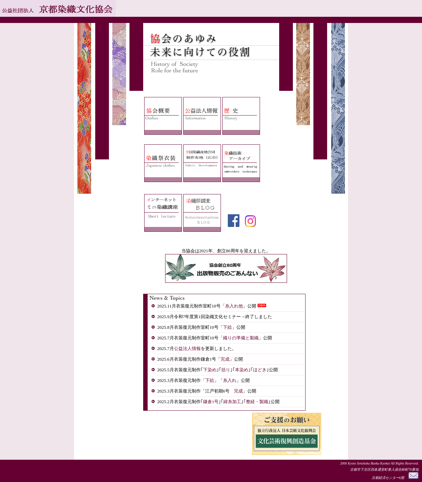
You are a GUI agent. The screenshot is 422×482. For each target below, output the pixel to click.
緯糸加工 (232, 401)
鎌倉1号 (211, 401)
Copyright (332, 463)
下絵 (227, 327)
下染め (209, 369)
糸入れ (229, 380)
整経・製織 (257, 401)
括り (225, 369)
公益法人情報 (187, 348)
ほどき (259, 369)
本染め (241, 369)
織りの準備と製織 (241, 337)
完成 (225, 359)
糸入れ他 (234, 306)
